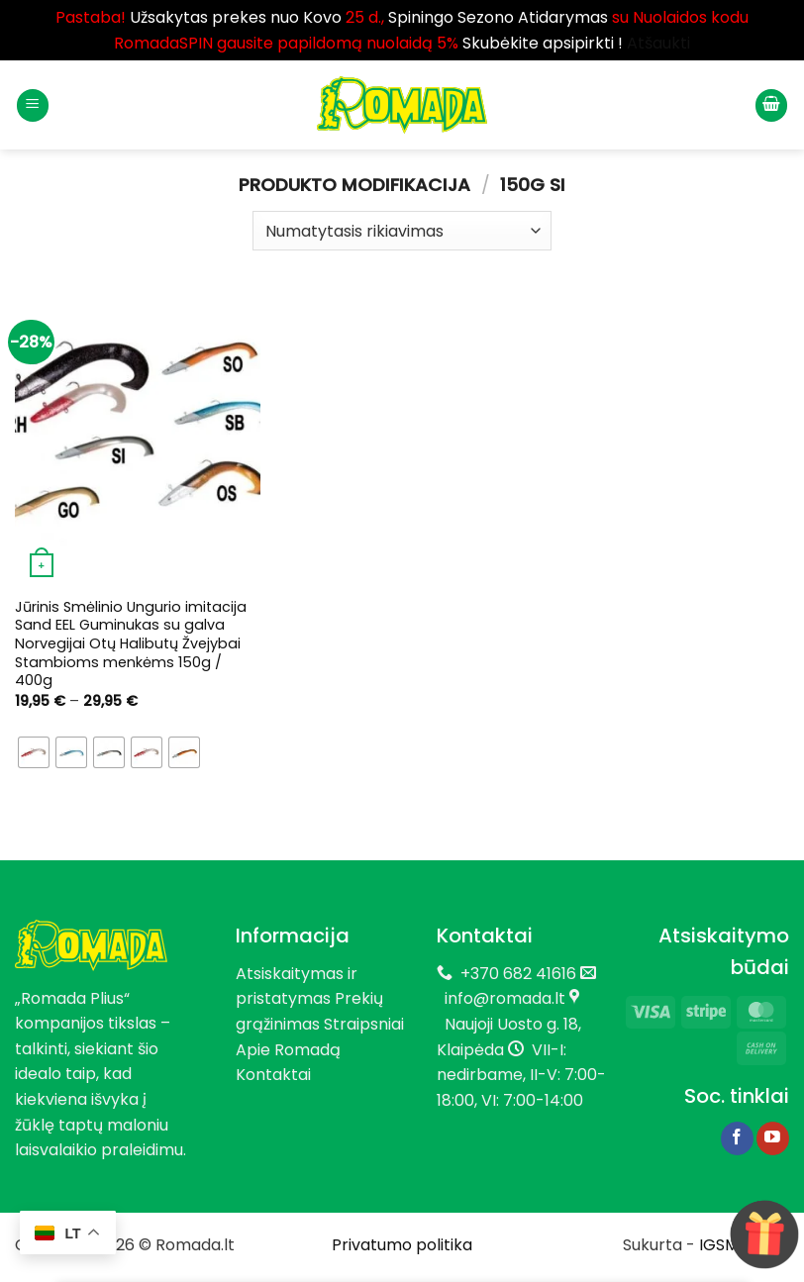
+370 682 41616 (518, 973)
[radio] (34, 752)
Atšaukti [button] (658, 43)
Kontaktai (273, 1074)
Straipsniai (364, 1024)
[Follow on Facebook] (737, 1138)
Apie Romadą (288, 1049)
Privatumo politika (402, 1244)
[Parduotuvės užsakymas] (401, 230)
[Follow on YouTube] (772, 1138)
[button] (33, 105)
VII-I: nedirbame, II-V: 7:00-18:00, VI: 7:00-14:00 (521, 1075)
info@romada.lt (501, 998)
